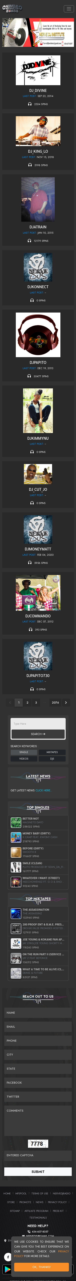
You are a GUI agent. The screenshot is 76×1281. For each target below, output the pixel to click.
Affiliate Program (36, 1211)
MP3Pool (21, 1193)
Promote (25, 1202)
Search (38, 734)
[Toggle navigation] (69, 8)
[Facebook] (8, 1257)
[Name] (38, 1013)
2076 (55, 703)
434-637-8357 (40, 1232)
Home (7, 1193)
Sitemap (15, 1211)
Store (11, 1202)
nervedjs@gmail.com (40, 1236)
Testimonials (38, 1218)
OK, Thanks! (42, 1268)
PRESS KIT (58, 1211)
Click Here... (43, 790)
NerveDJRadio (61, 1193)
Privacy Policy (57, 1202)
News (39, 1202)
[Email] (38, 1027)
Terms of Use (39, 1193)
